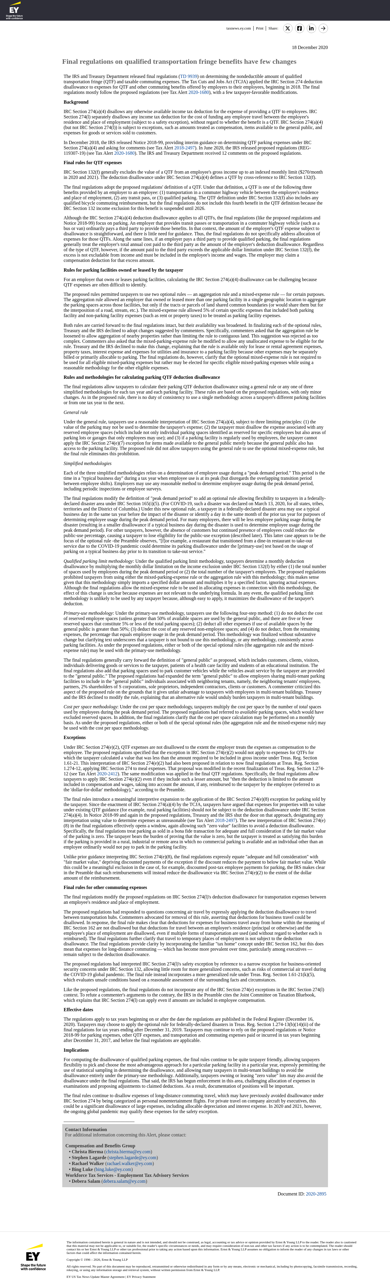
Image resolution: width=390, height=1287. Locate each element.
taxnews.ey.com (238, 28)
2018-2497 (184, 147)
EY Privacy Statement (141, 1276)
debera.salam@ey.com (124, 1181)
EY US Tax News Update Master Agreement (95, 1276)
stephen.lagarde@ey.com (132, 1157)
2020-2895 (316, 1193)
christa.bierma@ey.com (128, 1151)
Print (259, 28)
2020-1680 (198, 92)
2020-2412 (107, 773)
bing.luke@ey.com (113, 1169)
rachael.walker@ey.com (129, 1163)
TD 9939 (188, 76)
